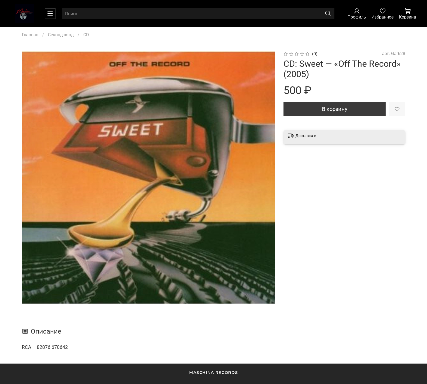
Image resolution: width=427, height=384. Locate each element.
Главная (30, 34)
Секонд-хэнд (61, 34)
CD (86, 34)
